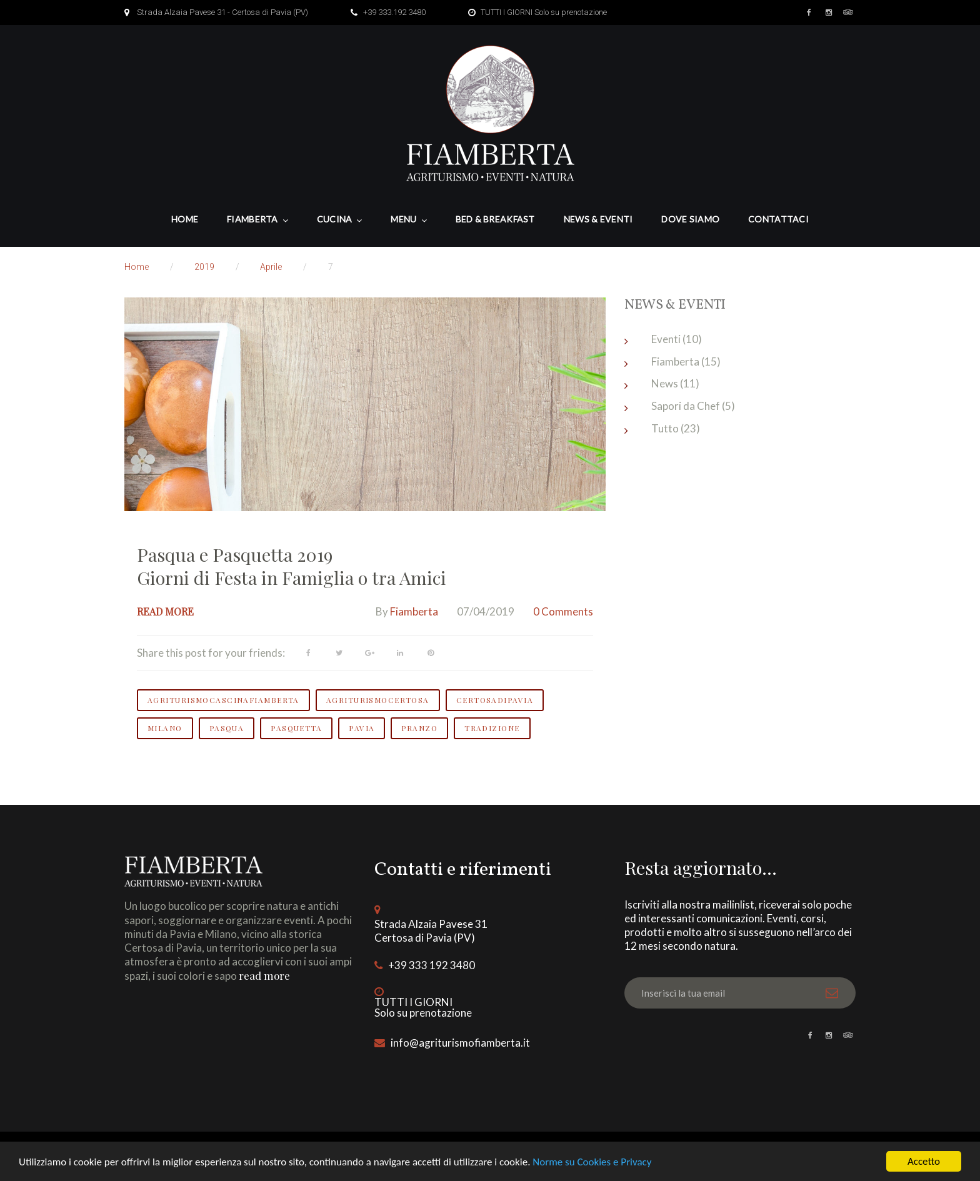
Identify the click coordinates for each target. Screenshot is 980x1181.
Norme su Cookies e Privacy (591, 1162)
